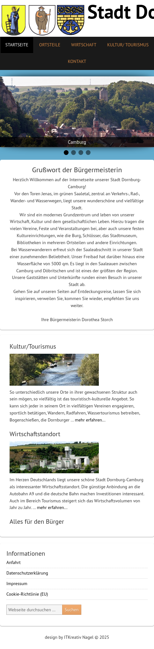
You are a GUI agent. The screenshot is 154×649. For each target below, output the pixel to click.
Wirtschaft (83, 45)
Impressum (16, 583)
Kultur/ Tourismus (125, 45)
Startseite (16, 45)
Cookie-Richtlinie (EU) (27, 594)
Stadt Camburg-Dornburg (77, 18)
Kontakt (77, 61)
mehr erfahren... (90, 420)
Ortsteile (47, 45)
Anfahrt (13, 562)
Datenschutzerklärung (27, 573)
